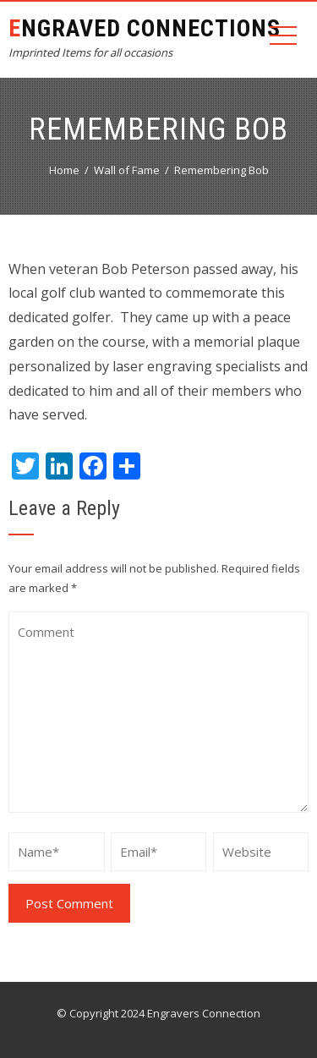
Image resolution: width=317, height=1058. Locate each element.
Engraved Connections (144, 28)
